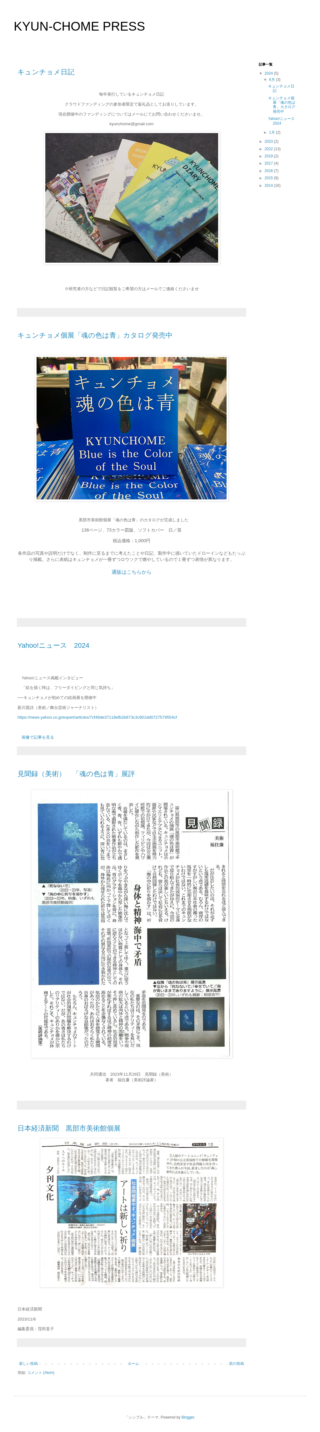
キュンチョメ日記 (46, 72)
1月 (272, 132)
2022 (269, 149)
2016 (269, 171)
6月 (272, 79)
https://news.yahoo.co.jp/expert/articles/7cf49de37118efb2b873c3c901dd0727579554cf (97, 717)
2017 (269, 163)
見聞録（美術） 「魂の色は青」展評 (76, 774)
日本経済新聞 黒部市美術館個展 (69, 1128)
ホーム (133, 1363)
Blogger (188, 1417)
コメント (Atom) (40, 1372)
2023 (269, 141)
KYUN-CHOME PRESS (79, 26)
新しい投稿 (28, 1363)
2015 (269, 178)
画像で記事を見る (38, 737)
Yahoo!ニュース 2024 (53, 645)
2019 (269, 156)
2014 (269, 185)
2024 (269, 73)
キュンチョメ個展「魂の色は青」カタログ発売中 (95, 335)
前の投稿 (236, 1363)
